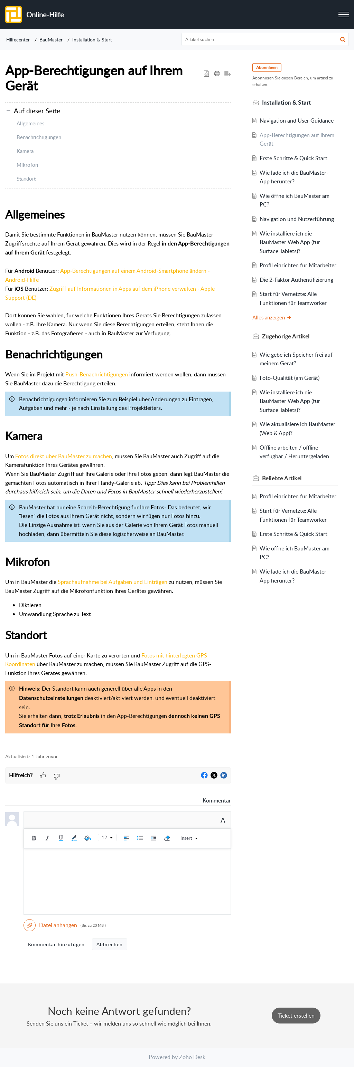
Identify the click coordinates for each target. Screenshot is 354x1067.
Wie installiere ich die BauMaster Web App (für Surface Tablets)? (290, 242)
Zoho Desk (192, 1057)
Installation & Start (92, 39)
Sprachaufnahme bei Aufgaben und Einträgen (112, 582)
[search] (265, 39)
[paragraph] (118, 475)
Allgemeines (30, 123)
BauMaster (51, 39)
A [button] (223, 820)
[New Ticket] (296, 1015)
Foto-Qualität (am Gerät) (290, 378)
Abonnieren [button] (267, 67)
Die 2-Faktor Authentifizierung (297, 279)
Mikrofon (27, 164)
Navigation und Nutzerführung (297, 219)
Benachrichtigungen (39, 137)
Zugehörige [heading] (286, 336)
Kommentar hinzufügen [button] (56, 944)
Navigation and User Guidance (297, 120)
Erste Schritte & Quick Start (294, 158)
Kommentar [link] (217, 800)
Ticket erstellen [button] (296, 1015)
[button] (342, 39)
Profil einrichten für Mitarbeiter (298, 265)
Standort (26, 178)
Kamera (25, 150)
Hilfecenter (18, 39)
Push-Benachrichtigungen (96, 374)
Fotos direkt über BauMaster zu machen (63, 456)
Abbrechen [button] (109, 944)
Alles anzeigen (272, 317)
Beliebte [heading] (282, 478)
